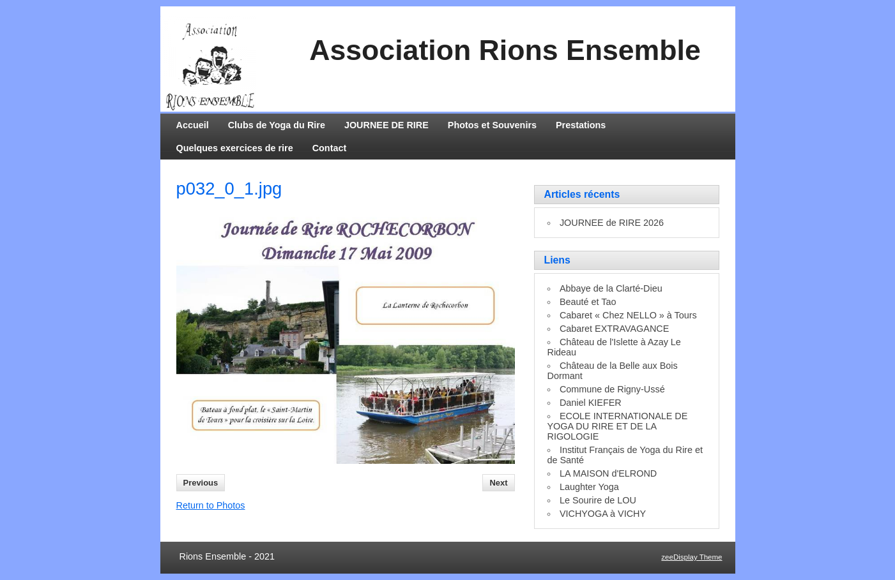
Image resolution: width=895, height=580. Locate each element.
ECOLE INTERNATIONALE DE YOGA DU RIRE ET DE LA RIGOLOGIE (617, 426)
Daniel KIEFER (591, 403)
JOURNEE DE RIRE (386, 125)
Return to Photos (210, 505)
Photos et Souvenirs (492, 125)
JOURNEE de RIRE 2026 (612, 223)
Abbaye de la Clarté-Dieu (611, 288)
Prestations (581, 125)
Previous (200, 482)
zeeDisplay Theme (691, 557)
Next (498, 482)
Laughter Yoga (589, 487)
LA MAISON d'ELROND (608, 473)
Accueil (192, 125)
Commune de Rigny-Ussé (612, 389)
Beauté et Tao (588, 302)
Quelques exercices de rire (234, 148)
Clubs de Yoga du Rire (276, 125)
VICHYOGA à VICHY (603, 514)
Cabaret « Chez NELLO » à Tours (628, 315)
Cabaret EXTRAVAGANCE (614, 328)
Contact (329, 148)
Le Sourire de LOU (598, 500)
